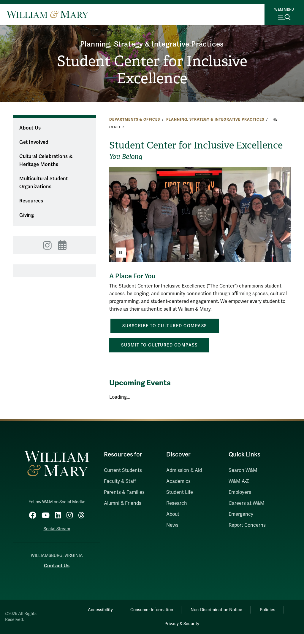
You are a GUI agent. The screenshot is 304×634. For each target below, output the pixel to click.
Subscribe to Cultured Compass (164, 325)
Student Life (179, 492)
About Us (30, 128)
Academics (178, 481)
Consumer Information (151, 609)
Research (176, 503)
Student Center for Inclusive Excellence (152, 69)
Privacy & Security (181, 623)
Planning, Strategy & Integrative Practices (152, 44)
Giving (26, 215)
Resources (31, 201)
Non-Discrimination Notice (216, 609)
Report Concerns (247, 525)
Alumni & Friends (122, 503)
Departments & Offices (134, 119)
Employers (240, 492)
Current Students (123, 470)
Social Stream (57, 528)
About (172, 514)
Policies (267, 609)
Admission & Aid (184, 470)
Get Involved (33, 142)
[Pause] (121, 252)
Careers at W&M (247, 503)
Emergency (241, 514)
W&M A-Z (239, 481)
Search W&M (243, 470)
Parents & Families (124, 492)
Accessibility (100, 609)
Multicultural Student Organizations (43, 183)
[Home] (47, 14)
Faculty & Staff (120, 481)
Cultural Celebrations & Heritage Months (46, 160)
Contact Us (56, 566)
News (172, 525)
